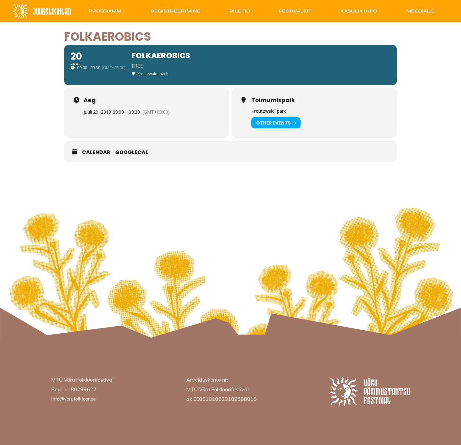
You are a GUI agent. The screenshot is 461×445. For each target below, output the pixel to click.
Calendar (96, 152)
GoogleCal (131, 152)
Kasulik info (359, 11)
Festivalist (295, 11)
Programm (105, 11)
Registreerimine (175, 11)
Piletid (240, 11)
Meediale (420, 11)
